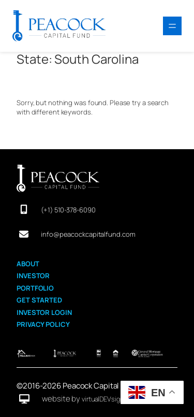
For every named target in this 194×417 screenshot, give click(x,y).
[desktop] (24, 399)
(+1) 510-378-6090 (68, 209)
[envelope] (24, 234)
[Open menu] (172, 26)
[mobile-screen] (24, 209)
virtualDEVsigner (105, 399)
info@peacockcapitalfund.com (88, 234)
